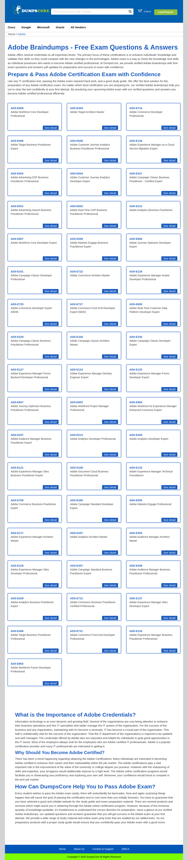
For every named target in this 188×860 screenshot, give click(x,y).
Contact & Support (103, 849)
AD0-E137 (135, 598)
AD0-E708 (17, 500)
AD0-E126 (135, 631)
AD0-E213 (76, 434)
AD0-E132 (135, 467)
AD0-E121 (17, 467)
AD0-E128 (17, 565)
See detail (51, 127)
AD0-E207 (76, 532)
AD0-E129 (135, 271)
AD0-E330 (135, 336)
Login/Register (165, 12)
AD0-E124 (76, 369)
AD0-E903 (76, 402)
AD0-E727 (76, 304)
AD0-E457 (17, 434)
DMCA (125, 849)
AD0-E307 (76, 565)
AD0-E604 (76, 173)
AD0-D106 (76, 467)
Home (11, 34)
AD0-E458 (135, 565)
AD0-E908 (17, 108)
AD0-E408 (17, 631)
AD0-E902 (17, 663)
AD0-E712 (76, 598)
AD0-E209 (135, 434)
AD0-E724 (135, 108)
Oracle (60, 27)
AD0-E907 (17, 238)
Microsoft (43, 27)
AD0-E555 (135, 500)
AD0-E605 (135, 304)
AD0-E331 (17, 271)
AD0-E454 (135, 532)
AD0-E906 (135, 402)
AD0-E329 (17, 336)
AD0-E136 (135, 140)
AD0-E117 (17, 532)
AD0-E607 (17, 402)
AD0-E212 (135, 206)
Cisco (11, 27)
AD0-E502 (17, 173)
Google (26, 27)
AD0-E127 (17, 369)
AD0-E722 (76, 271)
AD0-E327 (135, 173)
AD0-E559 (76, 238)
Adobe (22, 34)
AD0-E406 (17, 140)
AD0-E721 (76, 631)
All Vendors (78, 27)
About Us (79, 849)
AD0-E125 (135, 369)
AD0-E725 (17, 304)
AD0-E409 (76, 108)
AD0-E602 (76, 206)
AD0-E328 (76, 336)
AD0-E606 (135, 238)
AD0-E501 (17, 206)
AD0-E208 (17, 598)
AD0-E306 (76, 500)
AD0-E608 (76, 140)
